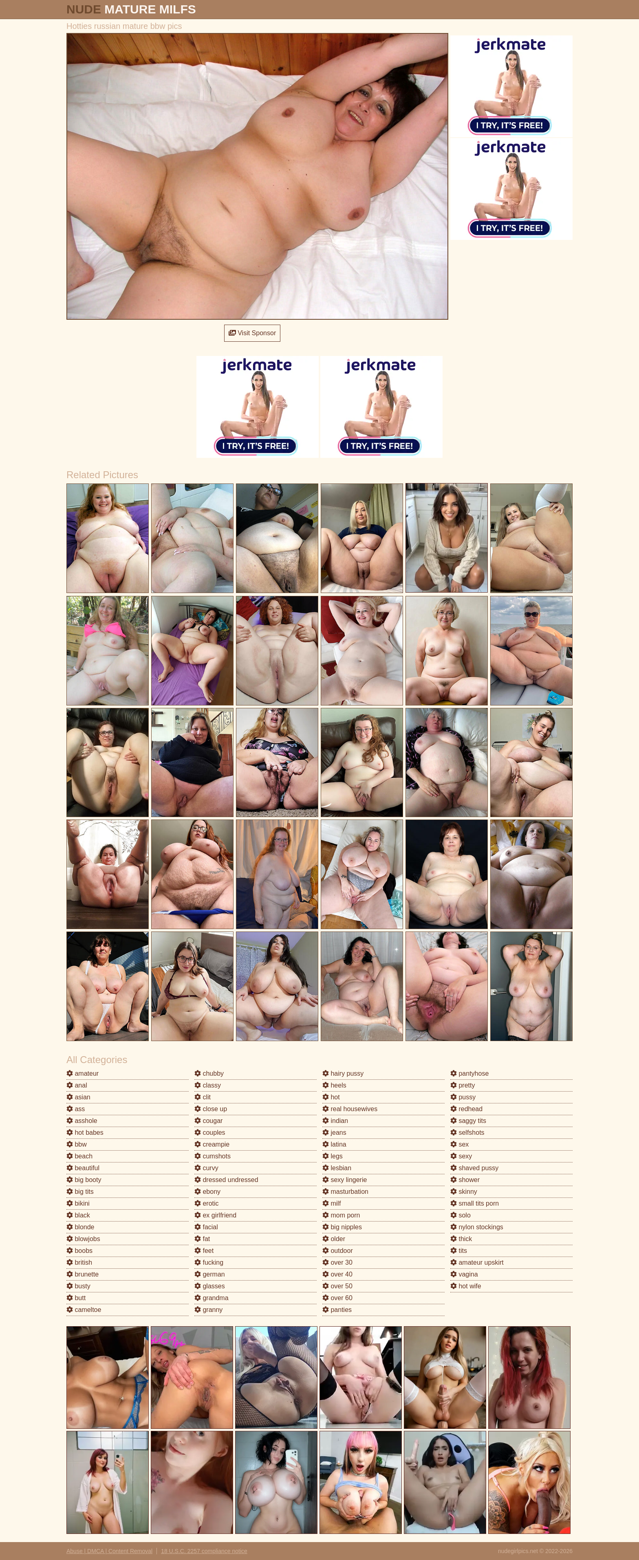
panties (337, 1309)
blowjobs (83, 1238)
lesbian (336, 1168)
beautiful (82, 1168)
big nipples (342, 1227)
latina (334, 1144)
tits (458, 1250)
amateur (82, 1073)
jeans (334, 1132)
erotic (206, 1203)
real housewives (349, 1108)
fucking (208, 1262)
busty (78, 1286)
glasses (209, 1286)
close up (210, 1108)
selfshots (467, 1132)
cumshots (212, 1156)
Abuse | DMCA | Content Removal (109, 1551)
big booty (83, 1179)
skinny (463, 1191)
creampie (211, 1144)
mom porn (341, 1215)
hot (331, 1097)
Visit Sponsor (252, 333)
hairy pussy (343, 1073)
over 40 (337, 1274)
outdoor (337, 1250)
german (209, 1274)
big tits (80, 1191)
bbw (76, 1144)
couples (209, 1132)
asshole (81, 1120)
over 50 (337, 1286)
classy (207, 1085)
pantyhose (469, 1073)
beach (79, 1156)
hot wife (465, 1286)
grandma (211, 1297)
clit (202, 1097)
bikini (78, 1203)
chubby (209, 1073)
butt (76, 1297)
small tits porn (474, 1203)
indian (335, 1120)
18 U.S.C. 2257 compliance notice (204, 1551)
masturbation (345, 1191)
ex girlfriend (215, 1215)
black (78, 1215)
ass (75, 1108)
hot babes (85, 1132)
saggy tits (468, 1120)
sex (459, 1144)
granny (208, 1309)
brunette (82, 1274)
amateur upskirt (477, 1262)
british (79, 1262)
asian (78, 1097)
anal (76, 1085)
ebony (207, 1191)
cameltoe (83, 1309)
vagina (464, 1274)
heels (334, 1085)
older (333, 1238)
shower (465, 1179)
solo (460, 1215)
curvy (206, 1168)
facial (206, 1227)
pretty (462, 1085)
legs (332, 1156)
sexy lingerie (344, 1179)
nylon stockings (476, 1227)
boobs (79, 1250)
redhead (466, 1108)
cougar (208, 1120)
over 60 (337, 1297)
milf (331, 1203)
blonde (80, 1227)
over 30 (337, 1262)
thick (461, 1238)
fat (202, 1238)
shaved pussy (474, 1168)
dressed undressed (226, 1179)
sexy (461, 1156)
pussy (463, 1097)
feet (204, 1250)
